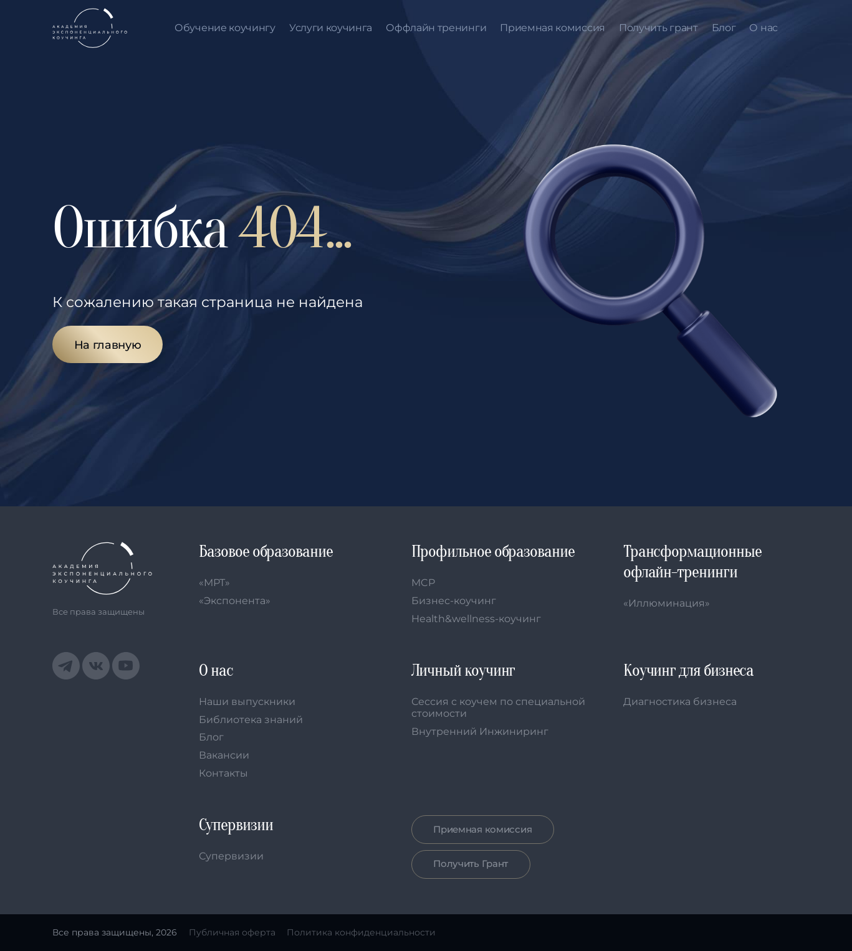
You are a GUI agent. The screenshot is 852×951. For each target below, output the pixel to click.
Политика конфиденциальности (361, 932)
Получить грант (658, 28)
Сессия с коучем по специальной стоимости (498, 707)
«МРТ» (214, 583)
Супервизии (231, 856)
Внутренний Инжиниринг (479, 731)
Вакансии (224, 755)
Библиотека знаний (251, 720)
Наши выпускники (247, 701)
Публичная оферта (232, 932)
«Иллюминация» (666, 603)
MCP (423, 583)
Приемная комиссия (552, 28)
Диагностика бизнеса (680, 701)
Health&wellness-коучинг (476, 619)
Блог (724, 28)
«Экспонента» (234, 601)
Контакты (223, 773)
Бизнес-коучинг (453, 601)
